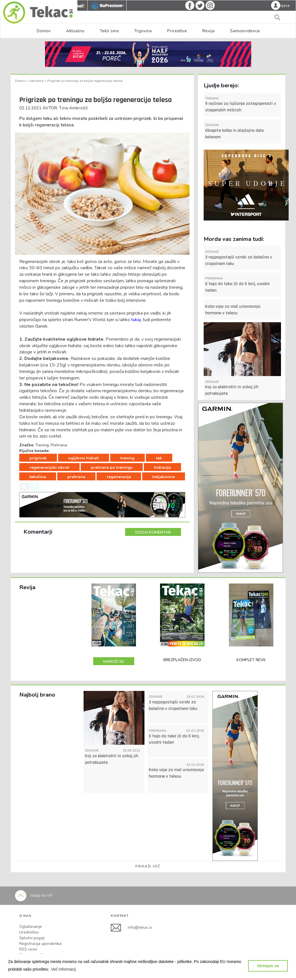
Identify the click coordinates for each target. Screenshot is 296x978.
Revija (208, 31)
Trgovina (143, 31)
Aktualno (75, 31)
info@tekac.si (140, 927)
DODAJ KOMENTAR (153, 532)
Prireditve (177, 31)
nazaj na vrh (34, 895)
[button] (63, 969)
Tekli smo (109, 31)
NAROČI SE (113, 661)
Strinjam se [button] (268, 966)
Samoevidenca (245, 31)
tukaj (136, 320)
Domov (44, 31)
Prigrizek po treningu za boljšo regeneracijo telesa (85, 81)
